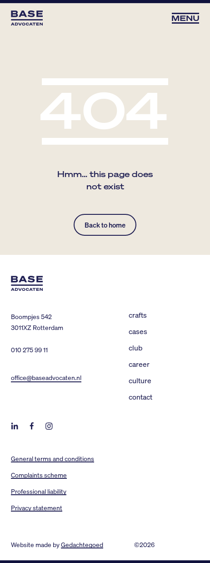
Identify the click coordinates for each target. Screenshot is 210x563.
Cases (138, 331)
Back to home (105, 224)
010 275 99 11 (29, 349)
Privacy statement (36, 507)
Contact (140, 396)
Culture (140, 380)
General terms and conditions (52, 458)
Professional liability (38, 491)
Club (136, 347)
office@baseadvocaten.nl (46, 377)
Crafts (138, 315)
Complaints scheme (39, 475)
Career (139, 364)
